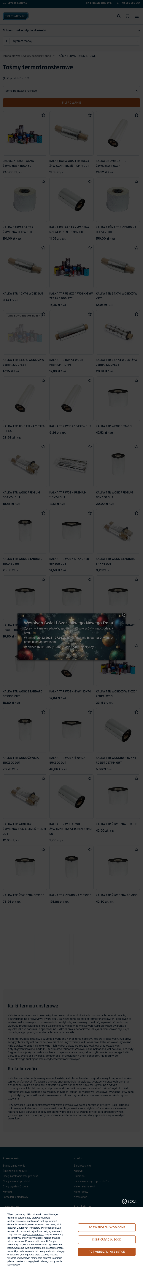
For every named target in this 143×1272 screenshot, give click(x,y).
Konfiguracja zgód (106, 1239)
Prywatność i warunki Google (40, 1241)
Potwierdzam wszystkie (107, 1251)
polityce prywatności (32, 1234)
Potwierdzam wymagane (107, 1227)
